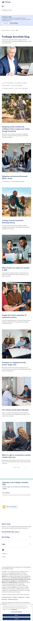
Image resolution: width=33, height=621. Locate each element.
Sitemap (3, 556)
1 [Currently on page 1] (13, 467)
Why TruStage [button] (16, 537)
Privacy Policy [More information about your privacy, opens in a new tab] (14, 609)
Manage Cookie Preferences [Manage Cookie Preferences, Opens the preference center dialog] (16, 611)
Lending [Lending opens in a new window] (27, 597)
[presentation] (11, 499)
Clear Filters (25, 88)
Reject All (16, 615)
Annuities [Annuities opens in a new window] (15, 597)
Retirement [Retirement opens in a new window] (4, 599)
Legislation (17, 88)
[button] (16, 10)
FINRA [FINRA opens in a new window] (3, 576)
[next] (25, 468)
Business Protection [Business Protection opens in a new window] (13, 599)
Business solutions (5, 30)
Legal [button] (16, 544)
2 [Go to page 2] (15, 467)
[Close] (31, 606)
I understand (5, 23)
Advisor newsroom (16, 85)
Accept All (16, 618)
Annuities (13, 30)
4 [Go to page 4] (19, 467)
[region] (16, 612)
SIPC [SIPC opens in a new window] (6, 576)
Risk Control (6, 85)
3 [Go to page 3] (17, 467)
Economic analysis (7, 88)
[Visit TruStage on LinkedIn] (3, 550)
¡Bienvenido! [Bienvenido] (4, 553)
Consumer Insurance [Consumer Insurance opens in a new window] (6, 597)
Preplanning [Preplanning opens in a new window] (21, 597)
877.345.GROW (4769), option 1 (10, 531)
